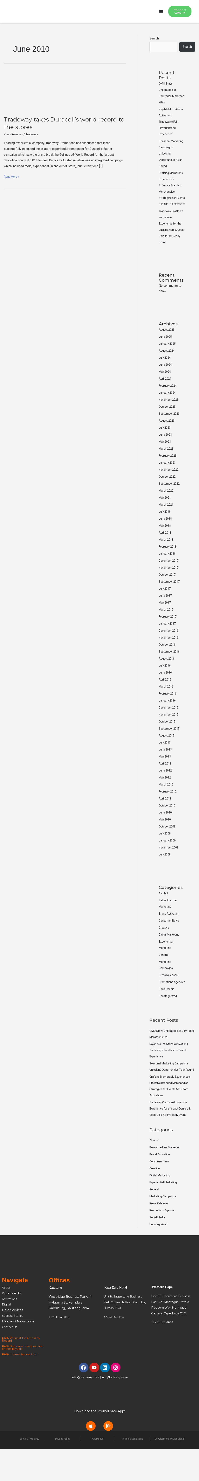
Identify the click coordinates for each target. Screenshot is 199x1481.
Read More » (12, 177)
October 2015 (168, 741)
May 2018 (165, 545)
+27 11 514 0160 (60, 1349)
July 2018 (165, 531)
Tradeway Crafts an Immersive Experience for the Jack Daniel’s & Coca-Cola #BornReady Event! (171, 1140)
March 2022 (167, 510)
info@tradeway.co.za (116, 1409)
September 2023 (170, 433)
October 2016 (168, 664)
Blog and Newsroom (18, 1353)
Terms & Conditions (132, 1470)
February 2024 (168, 405)
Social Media (167, 1014)
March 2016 (167, 706)
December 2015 (170, 727)
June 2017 (166, 615)
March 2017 (167, 629)
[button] (161, 12)
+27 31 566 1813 (115, 1349)
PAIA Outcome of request (22, 1378)
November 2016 (170, 657)
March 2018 (167, 559)
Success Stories (14, 1347)
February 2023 (168, 475)
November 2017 (170, 587)
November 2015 (170, 734)
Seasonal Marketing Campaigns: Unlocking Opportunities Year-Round (171, 1095)
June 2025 (166, 356)
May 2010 (165, 839)
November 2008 (170, 867)
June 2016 (166, 692)
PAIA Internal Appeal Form (23, 1386)
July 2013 (165, 762)
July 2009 (165, 853)
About (7, 1319)
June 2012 (166, 790)
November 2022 (170, 489)
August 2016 (167, 678)
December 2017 (170, 580)
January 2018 (168, 573)
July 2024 (165, 377)
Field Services (12, 1342)
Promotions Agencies (164, 1242)
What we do (11, 1325)
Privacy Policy (62, 1470)
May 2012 (165, 797)
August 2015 (167, 755)
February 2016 (168, 713)
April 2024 (166, 398)
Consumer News (170, 940)
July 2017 (165, 608)
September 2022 (170, 503)
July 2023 (165, 447)
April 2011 (166, 818)
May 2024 (165, 391)
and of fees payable (17, 1380)
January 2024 (168, 412)
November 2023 (170, 419)
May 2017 (165, 622)
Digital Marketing (170, 954)
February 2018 (168, 566)
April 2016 (166, 699)
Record (7, 1372)
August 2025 (167, 349)
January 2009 (168, 860)
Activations (10, 1331)
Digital (7, 1336)
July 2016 (165, 685)
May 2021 (165, 517)
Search (154, 39)
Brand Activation (170, 933)
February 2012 (168, 811)
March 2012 (167, 804)
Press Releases (15, 135)
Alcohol (164, 913)
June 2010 (166, 832)
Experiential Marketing (164, 1214)
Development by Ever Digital (169, 1470)
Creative (164, 947)
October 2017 (168, 594)
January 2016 (168, 720)
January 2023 (168, 482)
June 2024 (166, 384)
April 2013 (166, 783)
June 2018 (166, 538)
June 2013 (166, 769)
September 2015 (170, 748)
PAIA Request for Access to (23, 1370)
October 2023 (168, 426)
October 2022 (168, 496)
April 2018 (166, 552)
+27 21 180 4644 (163, 1354)
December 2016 (170, 650)
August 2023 (167, 440)
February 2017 (168, 636)
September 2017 (170, 601)
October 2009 (168, 846)
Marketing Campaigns (164, 1228)
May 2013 (165, 776)
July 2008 (165, 874)
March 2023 (167, 468)
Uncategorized (169, 1021)
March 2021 (167, 524)
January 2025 (168, 363)
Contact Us (10, 1359)
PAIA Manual (97, 1470)
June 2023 (166, 454)
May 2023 (165, 461)
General (164, 974)
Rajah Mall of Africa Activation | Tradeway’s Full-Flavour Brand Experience (172, 122)
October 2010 (168, 825)
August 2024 (167, 370)
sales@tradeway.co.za (84, 1409)
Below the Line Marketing (166, 1179)
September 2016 (170, 671)
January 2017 (168, 643)
